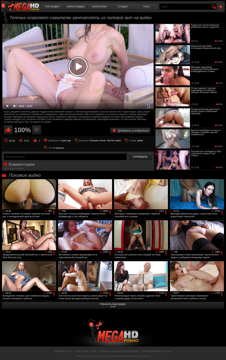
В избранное (220, 6)
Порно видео (76, 6)
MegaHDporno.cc (20, 6)
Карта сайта (82, 351)
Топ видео (52, 6)
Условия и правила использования (118, 351)
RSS (94, 351)
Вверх (221, 353)
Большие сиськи (98, 140)
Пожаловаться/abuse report (156, 351)
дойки (140, 140)
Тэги (146, 6)
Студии (122, 6)
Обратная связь (63, 351)
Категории (99, 6)
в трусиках (59, 148)
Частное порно (114, 140)
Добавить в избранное (133, 130)
